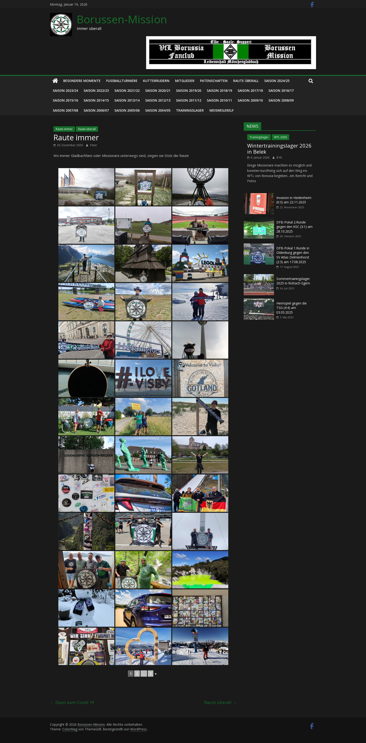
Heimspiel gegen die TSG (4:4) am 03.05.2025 (291, 308)
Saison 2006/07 (96, 110)
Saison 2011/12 (188, 100)
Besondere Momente (82, 80)
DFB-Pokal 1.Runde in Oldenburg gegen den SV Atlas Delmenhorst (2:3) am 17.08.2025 (292, 255)
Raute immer (64, 129)
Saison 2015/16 (65, 100)
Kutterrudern (156, 80)
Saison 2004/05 (157, 110)
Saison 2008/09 (281, 100)
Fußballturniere (121, 80)
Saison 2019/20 (188, 90)
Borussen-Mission (122, 19)
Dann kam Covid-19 (72, 702)
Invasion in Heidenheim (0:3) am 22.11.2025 (293, 200)
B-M (279, 157)
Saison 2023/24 (65, 90)
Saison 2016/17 (281, 90)
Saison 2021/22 (127, 90)
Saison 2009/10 (250, 100)
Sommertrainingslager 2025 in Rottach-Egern (293, 281)
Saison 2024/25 (276, 80)
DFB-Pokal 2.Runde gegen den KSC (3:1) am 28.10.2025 (294, 227)
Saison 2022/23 (96, 90)
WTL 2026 (280, 137)
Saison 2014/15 (96, 100)
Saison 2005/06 (127, 110)
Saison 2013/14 (127, 100)
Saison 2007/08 (65, 110)
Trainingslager (190, 110)
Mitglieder (184, 80)
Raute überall (246, 80)
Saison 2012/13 (157, 100)
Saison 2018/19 (219, 90)
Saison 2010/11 (219, 100)
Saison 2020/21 (157, 90)
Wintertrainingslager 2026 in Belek (279, 148)
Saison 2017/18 (250, 90)
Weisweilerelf (221, 110)
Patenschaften (214, 80)
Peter (93, 145)
